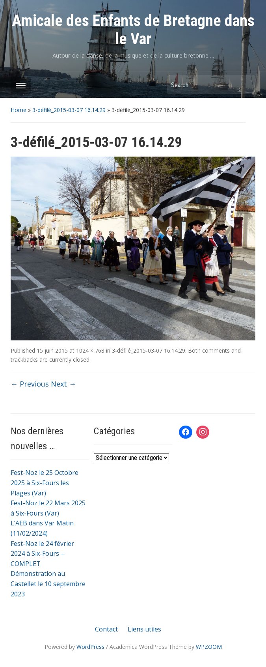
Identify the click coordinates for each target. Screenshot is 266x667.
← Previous (30, 384)
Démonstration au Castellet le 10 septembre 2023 (48, 583)
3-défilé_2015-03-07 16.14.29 (69, 110)
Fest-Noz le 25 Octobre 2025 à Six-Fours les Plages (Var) (44, 482)
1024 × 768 (90, 350)
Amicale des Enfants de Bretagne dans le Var (133, 29)
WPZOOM (209, 646)
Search (245, 85)
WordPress (90, 646)
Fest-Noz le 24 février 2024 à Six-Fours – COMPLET (42, 553)
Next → (63, 384)
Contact (106, 629)
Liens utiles (144, 629)
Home (18, 110)
